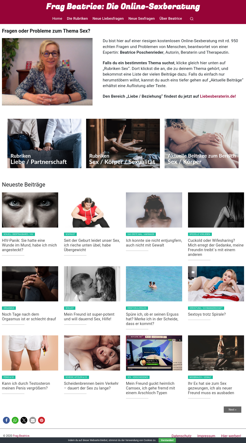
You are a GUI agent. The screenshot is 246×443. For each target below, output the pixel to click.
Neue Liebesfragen (108, 18)
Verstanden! (167, 440)
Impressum (206, 436)
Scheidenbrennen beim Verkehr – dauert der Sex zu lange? (91, 385)
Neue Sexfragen (141, 18)
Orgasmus (9, 308)
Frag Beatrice (21, 435)
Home (57, 18)
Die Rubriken (77, 18)
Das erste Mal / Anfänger (140, 234)
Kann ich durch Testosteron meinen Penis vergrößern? (26, 385)
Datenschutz (182, 436)
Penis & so (9, 377)
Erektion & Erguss (136, 308)
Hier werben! (231, 436)
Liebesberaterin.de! (218, 96)
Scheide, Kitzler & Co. (77, 377)
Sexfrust (70, 234)
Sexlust (70, 308)
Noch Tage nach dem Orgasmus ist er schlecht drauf (29, 316)
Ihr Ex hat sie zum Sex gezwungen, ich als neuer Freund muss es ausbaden (211, 388)
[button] (6, 420)
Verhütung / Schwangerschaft (206, 308)
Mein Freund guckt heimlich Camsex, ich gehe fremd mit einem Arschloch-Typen (150, 388)
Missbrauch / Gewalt (200, 377)
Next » (232, 409)
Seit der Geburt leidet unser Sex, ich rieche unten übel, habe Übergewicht (92, 245)
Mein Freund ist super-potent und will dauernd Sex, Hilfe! (89, 316)
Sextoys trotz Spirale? (207, 314)
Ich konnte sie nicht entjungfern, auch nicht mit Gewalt (154, 242)
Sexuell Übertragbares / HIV (18, 234)
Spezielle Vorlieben (200, 234)
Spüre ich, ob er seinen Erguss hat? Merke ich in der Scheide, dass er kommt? (152, 319)
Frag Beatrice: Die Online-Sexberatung (123, 7)
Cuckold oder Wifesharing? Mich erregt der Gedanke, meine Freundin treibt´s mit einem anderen (216, 247)
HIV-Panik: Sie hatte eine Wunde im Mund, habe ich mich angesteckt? (29, 245)
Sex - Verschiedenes (137, 377)
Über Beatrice (171, 18)
